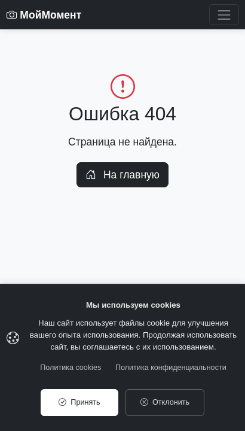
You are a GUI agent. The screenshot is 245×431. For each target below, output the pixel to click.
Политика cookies (70, 367)
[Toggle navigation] (223, 14)
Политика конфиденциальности (170, 367)
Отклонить (164, 402)
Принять (79, 402)
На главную (122, 175)
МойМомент (44, 15)
